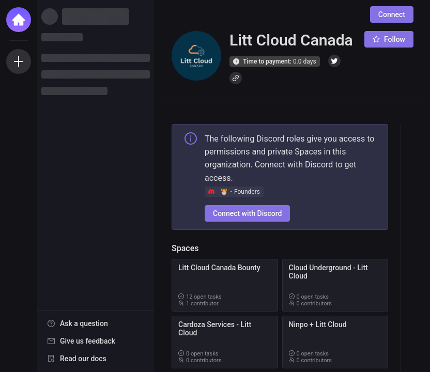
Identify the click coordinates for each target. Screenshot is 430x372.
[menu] (95, 341)
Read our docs (83, 358)
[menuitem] (95, 323)
